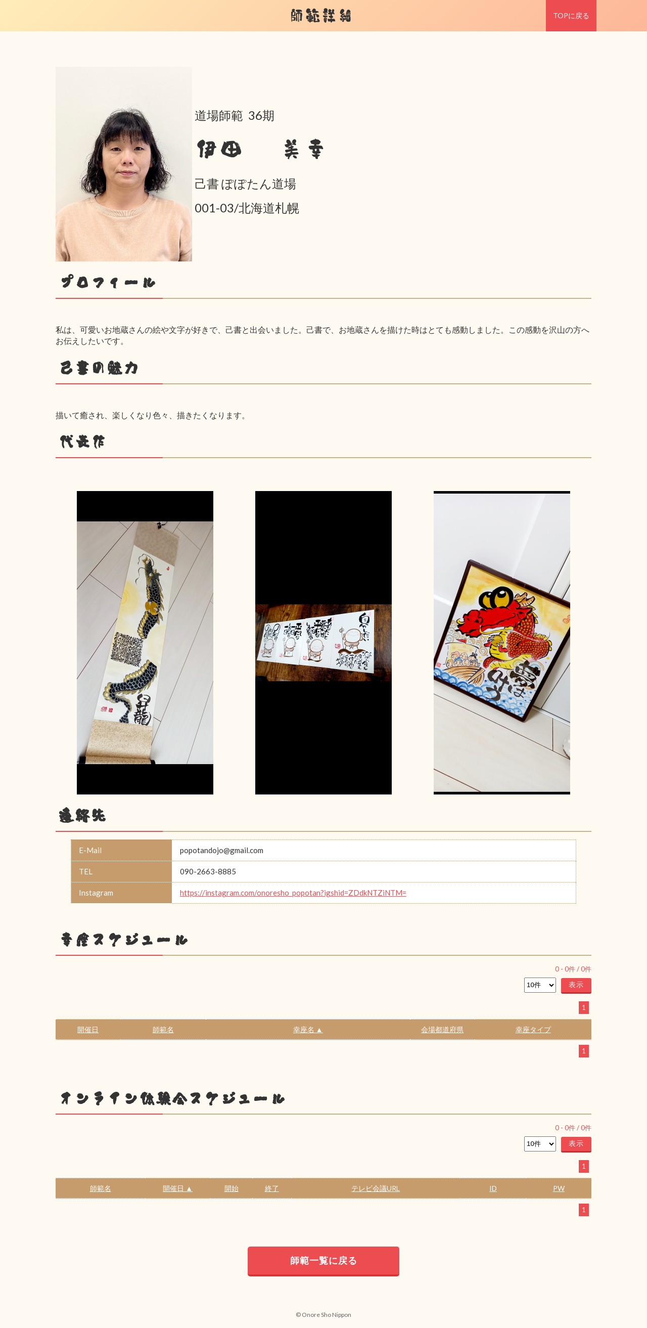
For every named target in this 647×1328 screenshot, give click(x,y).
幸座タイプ (533, 1029)
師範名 (163, 1029)
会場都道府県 (442, 1029)
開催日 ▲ (178, 1188)
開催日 (88, 1029)
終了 (272, 1188)
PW (559, 1188)
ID (493, 1188)
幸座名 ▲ (308, 1029)
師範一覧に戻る (323, 1260)
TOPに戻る (571, 15)
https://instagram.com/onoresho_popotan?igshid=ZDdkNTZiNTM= (293, 892)
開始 (231, 1188)
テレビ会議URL (375, 1188)
